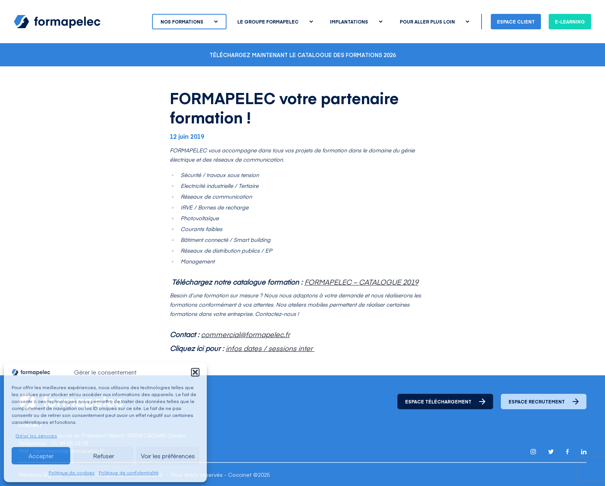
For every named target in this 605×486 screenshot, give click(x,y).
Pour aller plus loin (434, 22)
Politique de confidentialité (129, 472)
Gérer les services (36, 435)
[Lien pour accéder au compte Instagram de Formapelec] (533, 451)
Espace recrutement (544, 401)
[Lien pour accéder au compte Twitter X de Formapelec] (551, 451)
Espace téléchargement (445, 401)
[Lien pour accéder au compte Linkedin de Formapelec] (583, 451)
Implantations (356, 22)
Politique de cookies (72, 472)
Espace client (516, 22)
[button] (195, 372)
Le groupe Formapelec (275, 22)
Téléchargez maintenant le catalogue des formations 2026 (303, 55)
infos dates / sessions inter (270, 348)
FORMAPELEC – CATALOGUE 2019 (361, 282)
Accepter (41, 456)
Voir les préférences (168, 456)
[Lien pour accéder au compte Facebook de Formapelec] (567, 451)
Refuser (103, 456)
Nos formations (189, 22)
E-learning (570, 22)
